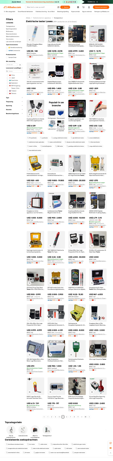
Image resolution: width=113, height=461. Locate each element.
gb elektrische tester (77, 138)
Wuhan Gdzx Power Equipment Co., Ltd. (35, 371)
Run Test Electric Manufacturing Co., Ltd (77, 409)
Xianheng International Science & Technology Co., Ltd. (56, 298)
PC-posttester (32, 138)
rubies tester (42, 444)
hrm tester (31, 444)
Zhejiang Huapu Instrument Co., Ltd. (35, 409)
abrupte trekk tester (78, 452)
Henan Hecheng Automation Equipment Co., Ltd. (77, 94)
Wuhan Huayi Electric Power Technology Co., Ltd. (98, 298)
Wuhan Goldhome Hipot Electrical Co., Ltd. (77, 184)
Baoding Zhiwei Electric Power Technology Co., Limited (35, 261)
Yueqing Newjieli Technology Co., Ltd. (98, 56)
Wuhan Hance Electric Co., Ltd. (98, 368)
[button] (58, 7)
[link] (110, 443)
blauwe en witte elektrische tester (75, 142)
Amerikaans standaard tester (15, 444)
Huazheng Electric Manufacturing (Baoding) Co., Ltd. (35, 131)
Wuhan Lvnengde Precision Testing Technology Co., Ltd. (98, 407)
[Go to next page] (89, 417)
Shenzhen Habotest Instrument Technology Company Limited (77, 298)
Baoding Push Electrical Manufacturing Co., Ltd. (35, 184)
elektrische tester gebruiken (35, 142)
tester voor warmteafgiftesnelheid (59, 452)
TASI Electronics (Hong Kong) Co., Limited (98, 129)
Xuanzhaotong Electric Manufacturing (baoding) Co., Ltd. (77, 222)
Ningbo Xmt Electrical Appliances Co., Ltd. (77, 370)
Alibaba (28, 18)
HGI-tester (68, 448)
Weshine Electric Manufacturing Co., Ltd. (77, 334)
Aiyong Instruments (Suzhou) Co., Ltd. (56, 407)
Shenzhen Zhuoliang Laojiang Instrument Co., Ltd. (77, 131)
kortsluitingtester (46, 146)
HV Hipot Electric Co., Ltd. (75, 261)
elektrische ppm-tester (78, 444)
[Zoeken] (65, 7)
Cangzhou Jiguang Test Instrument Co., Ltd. (35, 92)
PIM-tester (59, 146)
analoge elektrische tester (59, 138)
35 (85, 417)
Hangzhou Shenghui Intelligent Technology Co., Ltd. (35, 55)
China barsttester (94, 142)
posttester (44, 138)
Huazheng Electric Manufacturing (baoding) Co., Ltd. (98, 92)
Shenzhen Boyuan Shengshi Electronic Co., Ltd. (98, 225)
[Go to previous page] (44, 417)
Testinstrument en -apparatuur (42, 18)
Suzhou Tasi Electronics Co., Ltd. (56, 262)
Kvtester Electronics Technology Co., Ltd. (35, 334)
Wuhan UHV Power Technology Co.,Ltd (56, 92)
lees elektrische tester (34, 150)
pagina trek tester (39, 452)
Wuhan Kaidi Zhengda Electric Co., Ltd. (98, 186)
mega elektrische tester (95, 146)
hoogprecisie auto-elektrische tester (17, 448)
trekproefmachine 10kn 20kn (59, 444)
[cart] (83, 7)
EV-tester (26, 452)
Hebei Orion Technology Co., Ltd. (77, 55)
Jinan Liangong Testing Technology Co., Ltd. (56, 184)
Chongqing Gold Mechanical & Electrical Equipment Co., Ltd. (35, 222)
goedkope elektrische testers (75, 146)
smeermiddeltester (93, 138)
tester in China (32, 146)
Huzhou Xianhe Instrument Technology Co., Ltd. (56, 56)
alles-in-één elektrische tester (40, 448)
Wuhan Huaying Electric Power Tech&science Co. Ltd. (35, 298)
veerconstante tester (82, 448)
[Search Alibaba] (41, 7)
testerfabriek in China (12, 452)
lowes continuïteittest (54, 142)
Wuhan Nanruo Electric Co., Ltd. (98, 334)
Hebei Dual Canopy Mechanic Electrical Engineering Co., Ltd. (56, 222)
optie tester (57, 448)
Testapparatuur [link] (58, 18)
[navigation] (14, 217)
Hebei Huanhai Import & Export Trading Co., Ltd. (56, 334)
